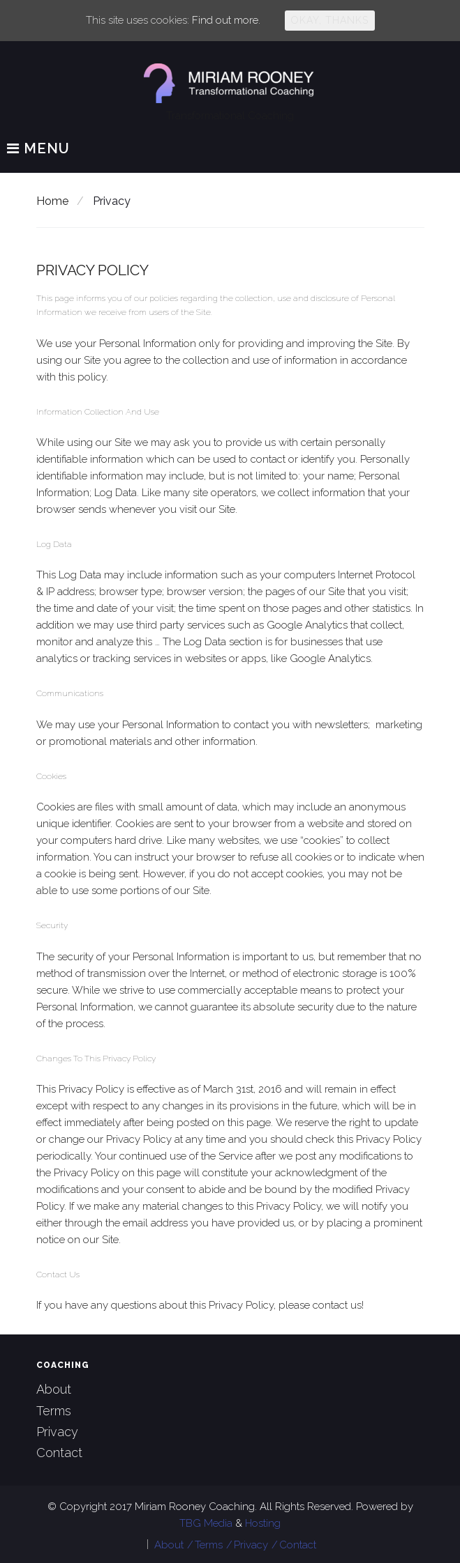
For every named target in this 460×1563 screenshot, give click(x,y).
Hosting (263, 1523)
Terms (53, 1410)
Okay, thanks (330, 20)
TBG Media (207, 1523)
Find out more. (226, 20)
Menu (38, 149)
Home (52, 201)
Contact (59, 1452)
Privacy (57, 1431)
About (53, 1389)
